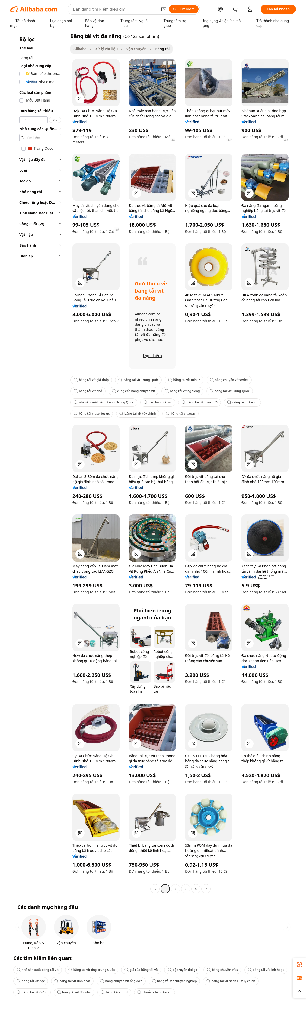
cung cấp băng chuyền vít (133, 391)
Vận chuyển (136, 48)
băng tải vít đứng (32, 992)
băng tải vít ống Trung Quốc (91, 970)
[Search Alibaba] (115, 9)
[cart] (236, 10)
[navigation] (38, 463)
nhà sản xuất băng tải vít (38, 970)
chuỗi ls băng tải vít (154, 992)
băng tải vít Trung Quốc (138, 380)
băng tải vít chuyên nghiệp (174, 981)
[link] (299, 964)
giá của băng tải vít (141, 970)
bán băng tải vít (158, 402)
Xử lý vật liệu (106, 48)
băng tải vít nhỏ (88, 391)
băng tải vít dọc (31, 981)
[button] (164, 9)
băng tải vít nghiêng (182, 391)
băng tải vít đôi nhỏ (74, 992)
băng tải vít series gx (92, 413)
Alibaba (79, 48)
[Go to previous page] (155, 888)
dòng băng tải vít (242, 402)
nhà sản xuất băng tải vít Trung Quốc (104, 402)
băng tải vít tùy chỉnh (137, 413)
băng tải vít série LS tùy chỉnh (230, 981)
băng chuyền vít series (229, 380)
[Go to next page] (206, 888)
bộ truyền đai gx (182, 970)
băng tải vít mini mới (200, 402)
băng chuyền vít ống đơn (121, 981)
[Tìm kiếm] (184, 9)
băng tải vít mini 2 (184, 380)
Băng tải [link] (162, 48)
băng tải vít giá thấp (91, 380)
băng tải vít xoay (181, 413)
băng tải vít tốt (114, 992)
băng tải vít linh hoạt (266, 970)
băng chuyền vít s (222, 970)
